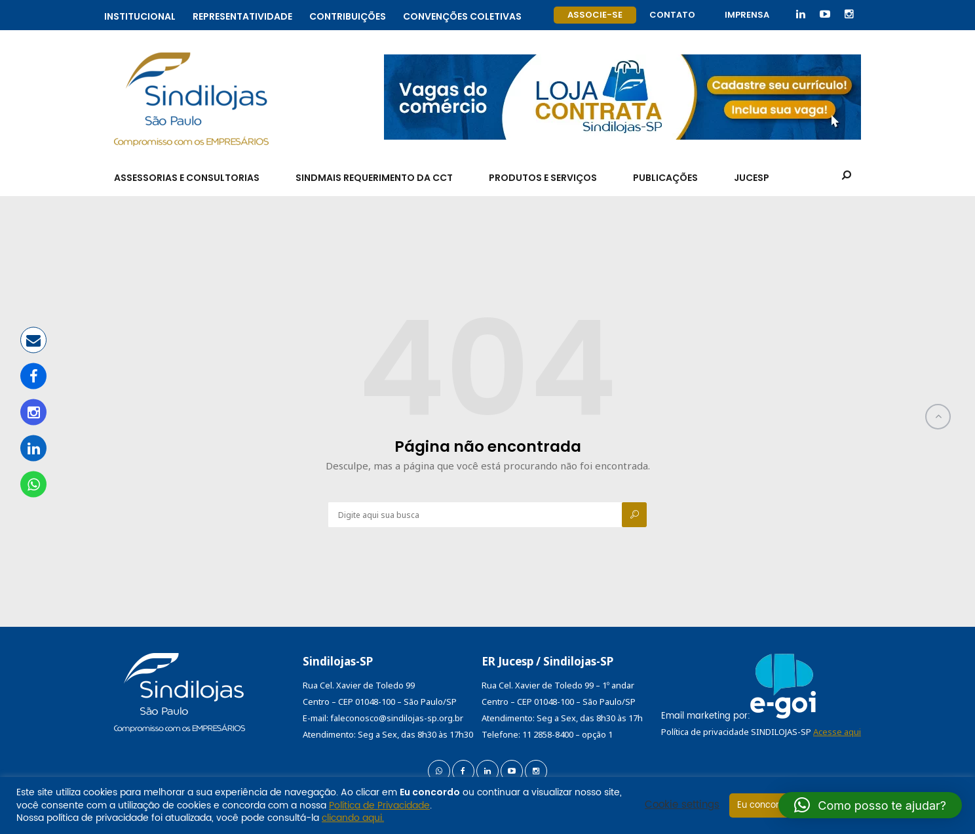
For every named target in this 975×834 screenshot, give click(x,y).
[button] (870, 805)
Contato (672, 15)
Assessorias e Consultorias (186, 177)
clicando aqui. (353, 817)
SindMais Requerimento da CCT (374, 177)
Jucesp (751, 177)
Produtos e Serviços (543, 177)
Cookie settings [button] (682, 805)
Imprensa (747, 15)
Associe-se (594, 15)
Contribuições (347, 15)
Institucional (140, 15)
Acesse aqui (837, 732)
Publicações (665, 177)
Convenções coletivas (462, 15)
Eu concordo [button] (763, 805)
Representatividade (242, 15)
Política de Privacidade (379, 805)
